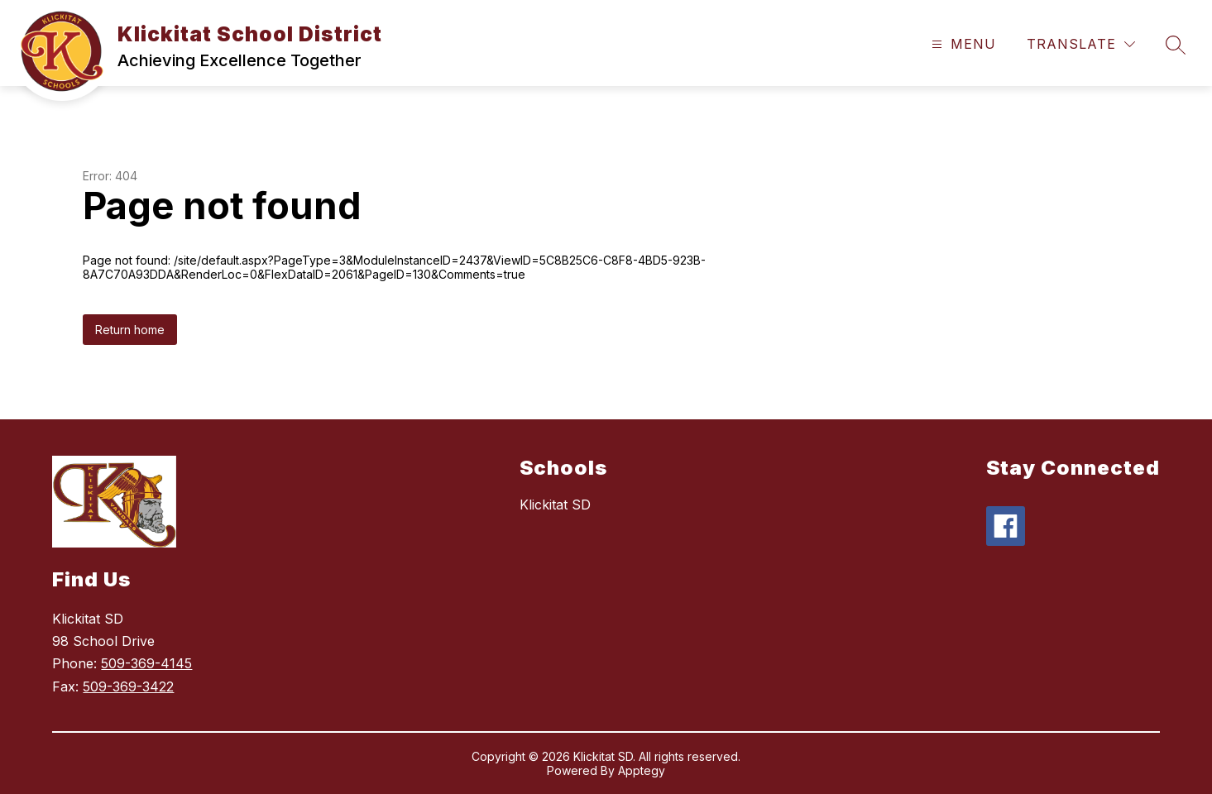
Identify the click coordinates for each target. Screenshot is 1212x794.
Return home (130, 330)
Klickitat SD (555, 504)
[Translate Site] (1081, 44)
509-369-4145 (146, 663)
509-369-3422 (128, 686)
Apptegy (641, 770)
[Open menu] (961, 44)
